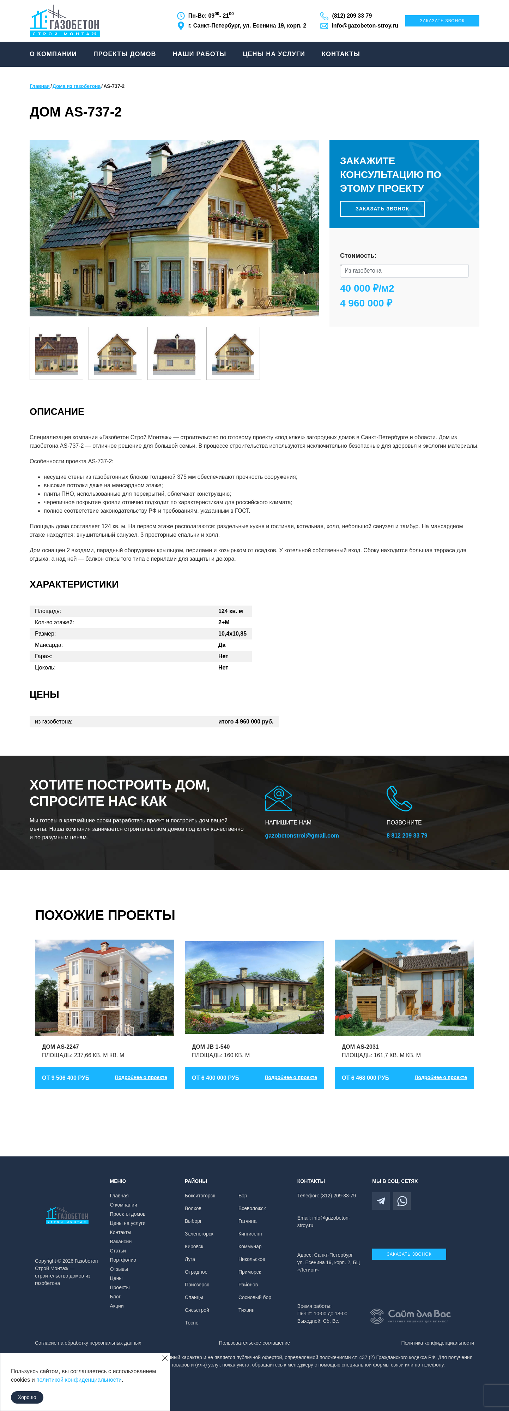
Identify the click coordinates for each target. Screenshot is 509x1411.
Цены (116, 1278)
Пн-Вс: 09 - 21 (211, 15)
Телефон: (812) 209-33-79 (326, 1195)
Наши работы (199, 54)
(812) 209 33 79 (352, 16)
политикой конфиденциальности (79, 1380)
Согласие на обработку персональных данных (88, 1343)
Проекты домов (124, 54)
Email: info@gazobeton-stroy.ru (323, 1221)
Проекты (120, 1287)
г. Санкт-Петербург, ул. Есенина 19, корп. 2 (247, 26)
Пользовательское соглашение (254, 1343)
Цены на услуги (274, 54)
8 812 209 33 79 (407, 836)
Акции (117, 1306)
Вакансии (121, 1241)
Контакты (341, 54)
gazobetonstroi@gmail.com (302, 836)
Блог (115, 1296)
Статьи (118, 1251)
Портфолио (123, 1260)
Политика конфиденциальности (437, 1343)
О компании (53, 54)
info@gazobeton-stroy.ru (365, 26)
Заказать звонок (442, 20)
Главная (119, 1195)
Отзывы (119, 1269)
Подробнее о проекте (141, 1077)
